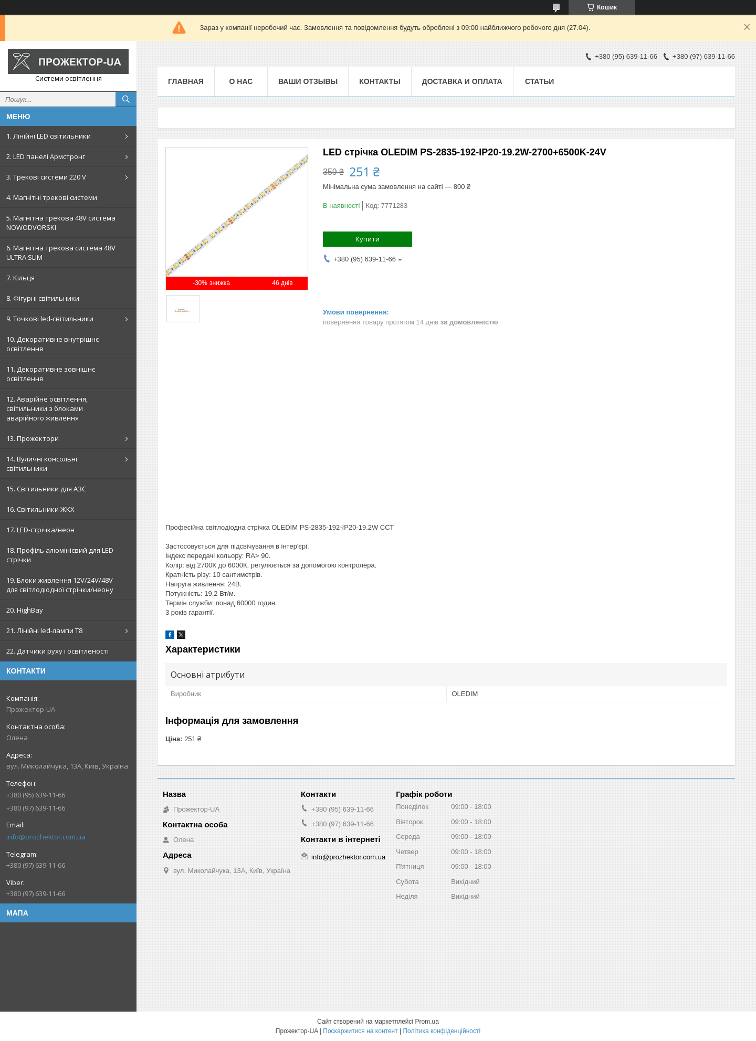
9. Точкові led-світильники (49, 318)
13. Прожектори (32, 438)
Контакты (379, 81)
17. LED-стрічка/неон (40, 529)
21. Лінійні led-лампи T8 (44, 630)
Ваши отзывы (308, 81)
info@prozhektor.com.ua (46, 837)
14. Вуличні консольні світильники (41, 463)
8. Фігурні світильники (42, 298)
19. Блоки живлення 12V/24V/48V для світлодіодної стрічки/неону (59, 584)
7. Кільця (20, 277)
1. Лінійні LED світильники (48, 136)
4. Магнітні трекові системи (51, 197)
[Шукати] (126, 99)
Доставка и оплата (462, 81)
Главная (186, 81)
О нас (241, 81)
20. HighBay (24, 610)
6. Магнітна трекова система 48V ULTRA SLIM (61, 252)
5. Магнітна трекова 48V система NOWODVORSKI (61, 222)
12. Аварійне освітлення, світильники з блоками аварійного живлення (47, 408)
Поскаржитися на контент (360, 1031)
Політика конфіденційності (441, 1031)
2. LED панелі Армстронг (45, 156)
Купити (367, 239)
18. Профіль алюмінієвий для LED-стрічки (61, 554)
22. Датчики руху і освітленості (57, 651)
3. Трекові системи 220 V (46, 177)
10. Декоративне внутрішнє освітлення (52, 343)
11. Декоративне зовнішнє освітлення (50, 373)
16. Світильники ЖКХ (40, 509)
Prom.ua (427, 1021)
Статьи (539, 81)
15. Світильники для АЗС (46, 488)
